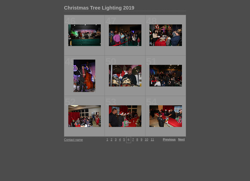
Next (181, 139)
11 (152, 139)
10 (146, 139)
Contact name (73, 140)
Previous (169, 139)
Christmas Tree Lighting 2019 (99, 8)
